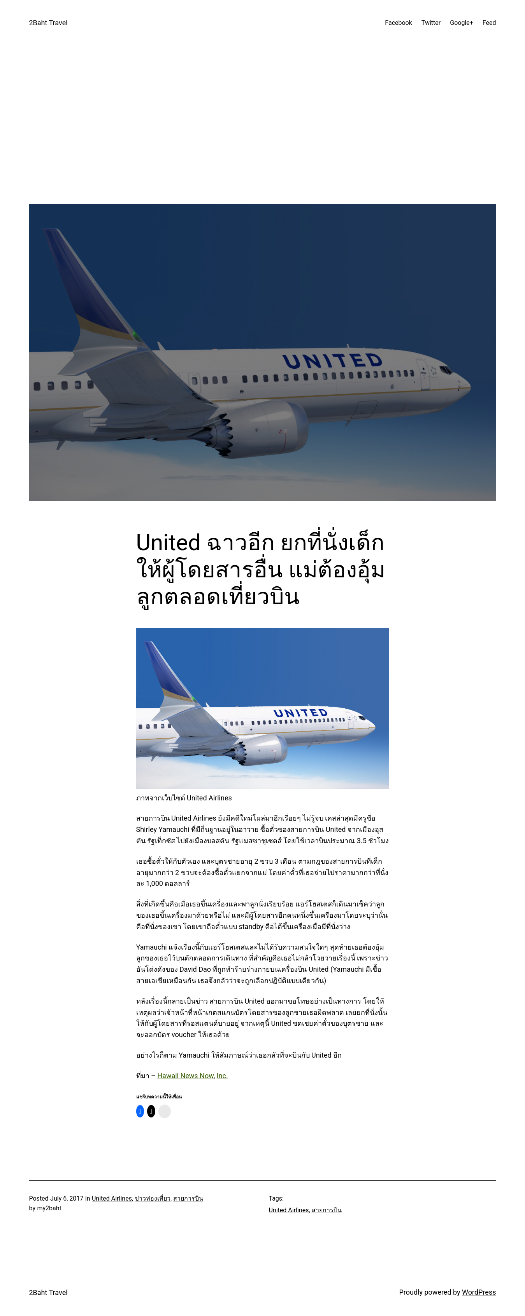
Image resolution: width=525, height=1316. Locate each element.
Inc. (222, 1076)
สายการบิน (188, 1198)
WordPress (479, 1292)
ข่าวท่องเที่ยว (152, 1198)
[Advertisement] (262, 149)
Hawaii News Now (185, 1076)
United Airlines (112, 1198)
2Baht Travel (48, 23)
